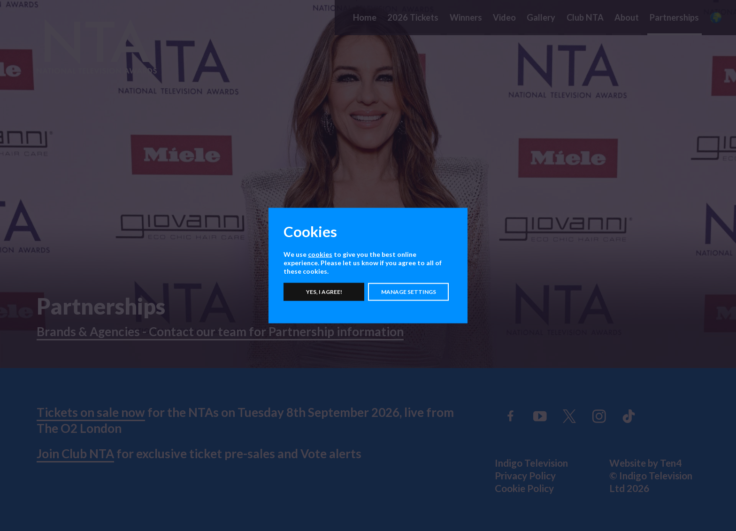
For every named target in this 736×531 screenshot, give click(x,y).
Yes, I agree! (324, 291)
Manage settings (408, 291)
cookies (320, 254)
